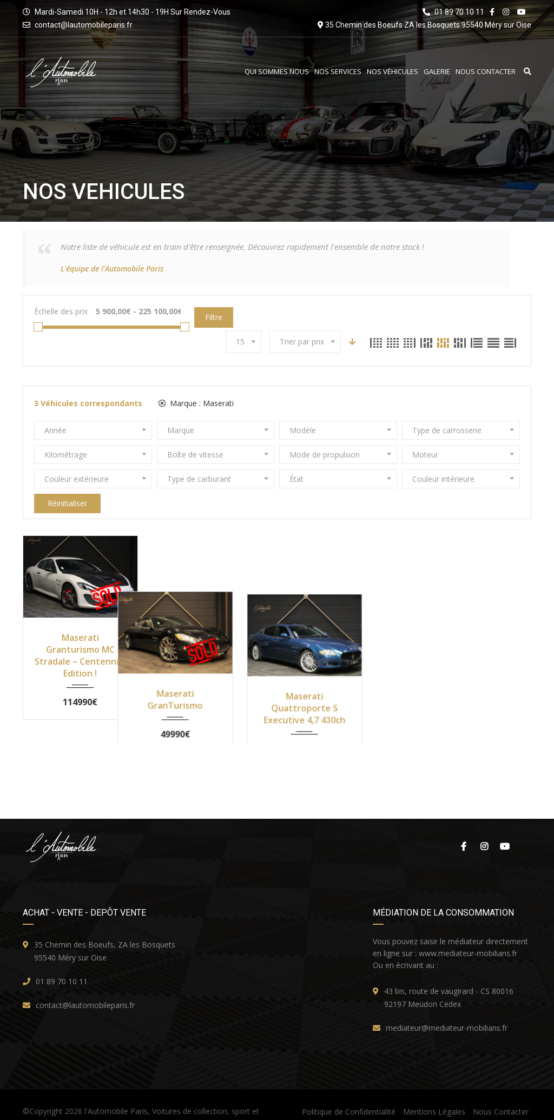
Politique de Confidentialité (348, 1091)
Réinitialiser (67, 503)
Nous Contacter (486, 72)
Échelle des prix (61, 311)
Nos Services (337, 72)
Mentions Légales (434, 1091)
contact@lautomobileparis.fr (84, 25)
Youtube (505, 826)
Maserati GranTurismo (211, 643)
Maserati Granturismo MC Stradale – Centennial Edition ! (80, 655)
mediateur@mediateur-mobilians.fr (446, 1008)
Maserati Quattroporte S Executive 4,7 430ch (343, 649)
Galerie (437, 72)
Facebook (463, 826)
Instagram (484, 826)
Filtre (213, 317)
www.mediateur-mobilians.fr (468, 933)
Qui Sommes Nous (277, 72)
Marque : (196, 403)
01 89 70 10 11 (62, 961)
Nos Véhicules (392, 72)
